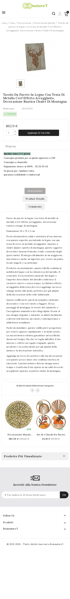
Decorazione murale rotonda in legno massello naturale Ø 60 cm (19, 434)
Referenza (8, 108)
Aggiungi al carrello (38, 132)
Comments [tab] (35, 206)
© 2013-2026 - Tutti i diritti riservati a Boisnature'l (35, 544)
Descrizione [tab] (35, 190)
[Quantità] (9, 133)
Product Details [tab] (35, 198)
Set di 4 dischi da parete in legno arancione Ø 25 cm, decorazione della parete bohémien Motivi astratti (51, 434)
